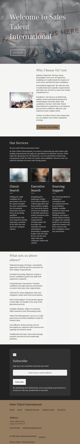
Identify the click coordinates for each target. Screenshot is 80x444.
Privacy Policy (15, 442)
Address (14, 417)
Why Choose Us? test (51, 70)
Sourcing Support (58, 188)
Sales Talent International (26, 404)
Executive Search (38, 188)
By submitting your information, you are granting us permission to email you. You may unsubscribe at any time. (39, 389)
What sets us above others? (23, 257)
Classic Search (14, 188)
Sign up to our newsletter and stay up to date (31, 366)
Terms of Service (28, 442)
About (19, 410)
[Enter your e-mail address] (40, 373)
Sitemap (42, 437)
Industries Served (32, 410)
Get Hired (61, 410)
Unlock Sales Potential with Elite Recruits (26, 47)
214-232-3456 (15, 428)
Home (12, 410)
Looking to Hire (48, 410)
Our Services (19, 143)
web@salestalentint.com (32, 428)
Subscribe (20, 361)
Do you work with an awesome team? (24, 148)
